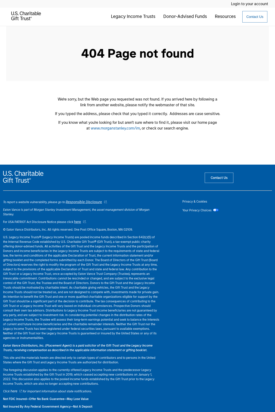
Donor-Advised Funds (185, 16)
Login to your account (249, 4)
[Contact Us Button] (254, 17)
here (77, 222)
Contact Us (254, 17)
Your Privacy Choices (200, 210)
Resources (225, 16)
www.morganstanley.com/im (115, 128)
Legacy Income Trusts (133, 16)
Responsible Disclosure (84, 202)
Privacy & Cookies (194, 201)
